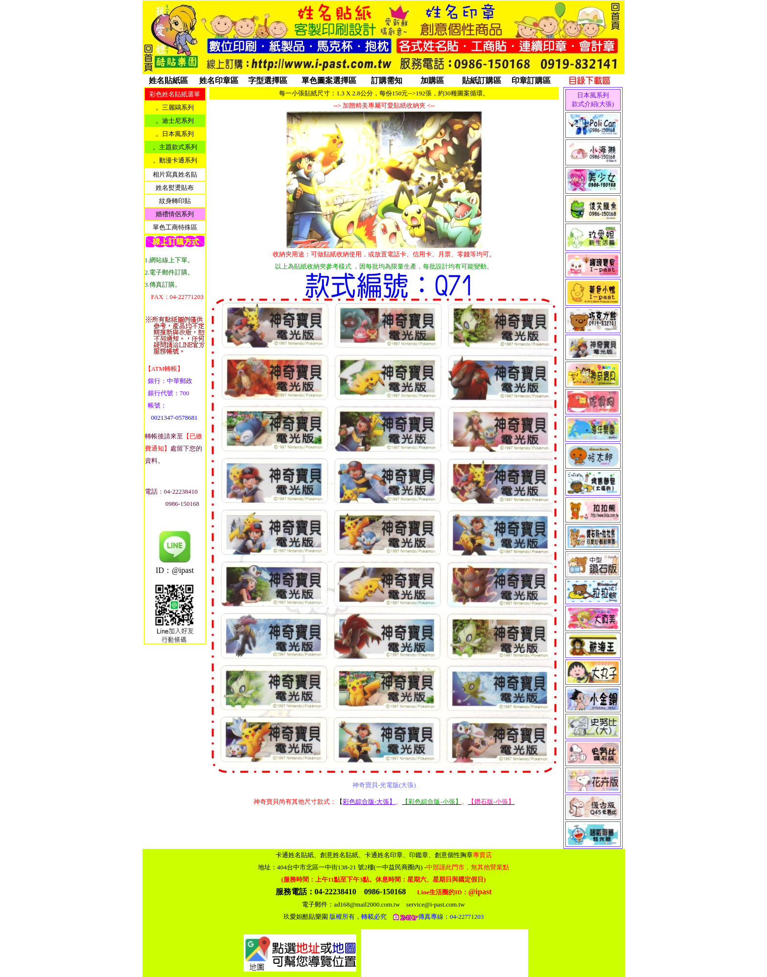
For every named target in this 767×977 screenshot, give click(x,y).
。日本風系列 (175, 133)
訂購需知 (386, 80)
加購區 (432, 80)
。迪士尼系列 (175, 120)
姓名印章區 (218, 80)
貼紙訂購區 (481, 80)
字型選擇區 (267, 80)
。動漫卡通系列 (175, 160)
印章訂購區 (531, 80)
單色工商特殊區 (175, 227)
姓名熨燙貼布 (175, 187)
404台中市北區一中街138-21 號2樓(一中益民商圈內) (393, 867)
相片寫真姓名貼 (175, 174)
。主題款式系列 (175, 147)
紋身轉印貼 (175, 200)
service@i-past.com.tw (435, 904)
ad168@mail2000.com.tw (367, 904)
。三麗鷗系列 (175, 107)
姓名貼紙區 (168, 80)
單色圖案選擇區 (329, 80)
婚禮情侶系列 (175, 214)
